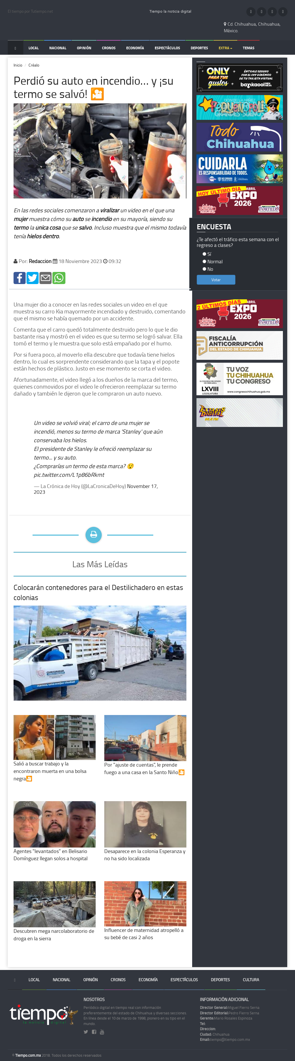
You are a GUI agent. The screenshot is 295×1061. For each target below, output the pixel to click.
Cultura (251, 979)
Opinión (84, 47)
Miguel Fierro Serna (230, 1007)
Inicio (18, 65)
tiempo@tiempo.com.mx (225, 1039)
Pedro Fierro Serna (229, 1012)
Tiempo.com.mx (28, 1055)
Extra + (225, 47)
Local (34, 47)
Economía (135, 47)
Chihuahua (215, 1034)
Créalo (34, 65)
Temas (248, 47)
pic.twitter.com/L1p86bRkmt (69, 474)
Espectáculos (167, 47)
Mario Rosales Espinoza (226, 1018)
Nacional (57, 47)
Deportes (199, 47)
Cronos (109, 47)
